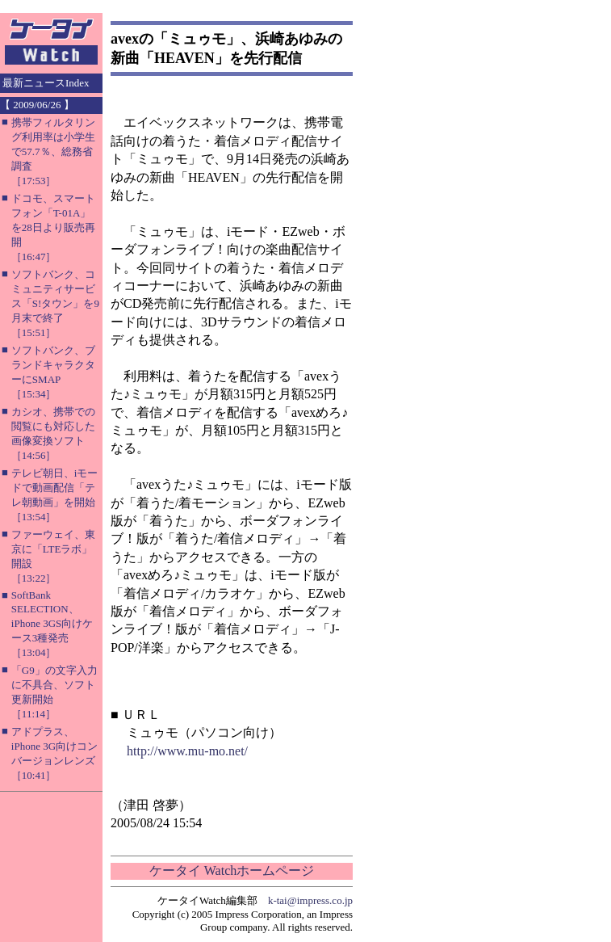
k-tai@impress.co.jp (310, 900)
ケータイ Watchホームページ (231, 870)
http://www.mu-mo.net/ (187, 751)
